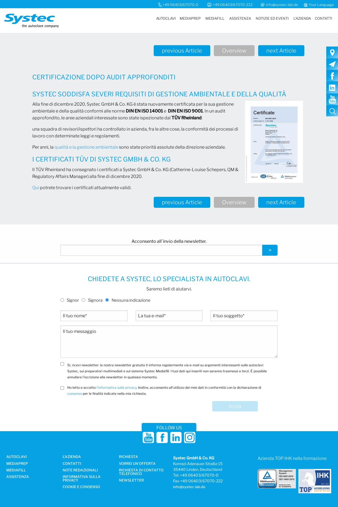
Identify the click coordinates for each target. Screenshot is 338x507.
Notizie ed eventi (272, 18)
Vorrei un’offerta (137, 464)
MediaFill (215, 18)
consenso (74, 393)
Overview (234, 50)
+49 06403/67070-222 (233, 4)
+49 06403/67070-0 (180, 4)
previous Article (182, 50)
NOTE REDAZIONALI (80, 470)
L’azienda (302, 18)
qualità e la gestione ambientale (86, 147)
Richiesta (128, 457)
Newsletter (131, 480)
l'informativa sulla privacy (116, 387)
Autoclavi (166, 18)
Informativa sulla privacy (82, 478)
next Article (281, 50)
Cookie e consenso (81, 487)
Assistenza (240, 18)
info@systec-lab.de (282, 4)
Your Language (321, 4)
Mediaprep (190, 18)
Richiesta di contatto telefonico (141, 472)
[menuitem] (165, 18)
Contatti (323, 18)
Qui (35, 187)
